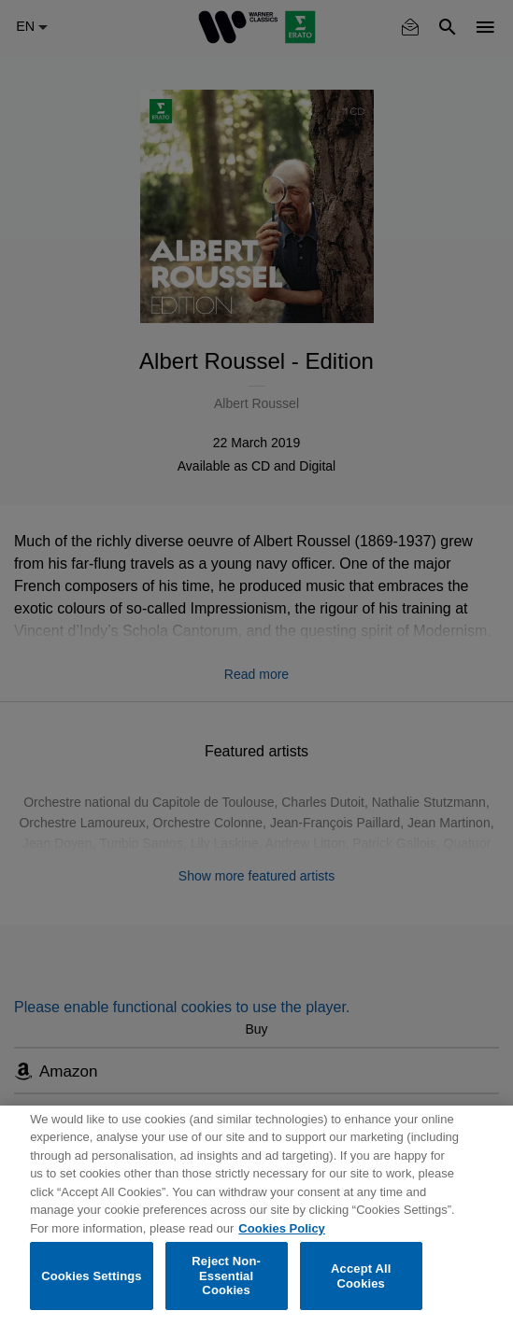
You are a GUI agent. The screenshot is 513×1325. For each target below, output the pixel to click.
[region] (256, 1215)
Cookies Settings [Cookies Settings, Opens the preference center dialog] (91, 1276)
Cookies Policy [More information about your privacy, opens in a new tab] (281, 1228)
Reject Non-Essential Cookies (226, 1275)
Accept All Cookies (361, 1276)
